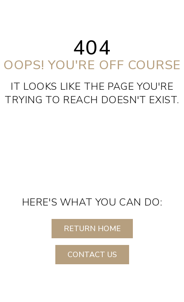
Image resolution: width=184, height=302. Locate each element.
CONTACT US (92, 255)
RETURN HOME (92, 229)
